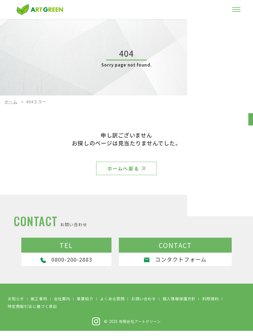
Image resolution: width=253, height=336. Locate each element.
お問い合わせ (143, 304)
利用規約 (210, 304)
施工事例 (39, 304)
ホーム (10, 101)
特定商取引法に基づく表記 (32, 311)
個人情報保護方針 (179, 304)
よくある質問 (112, 304)
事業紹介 (85, 304)
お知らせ (16, 304)
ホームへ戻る (123, 170)
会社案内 (62, 304)
